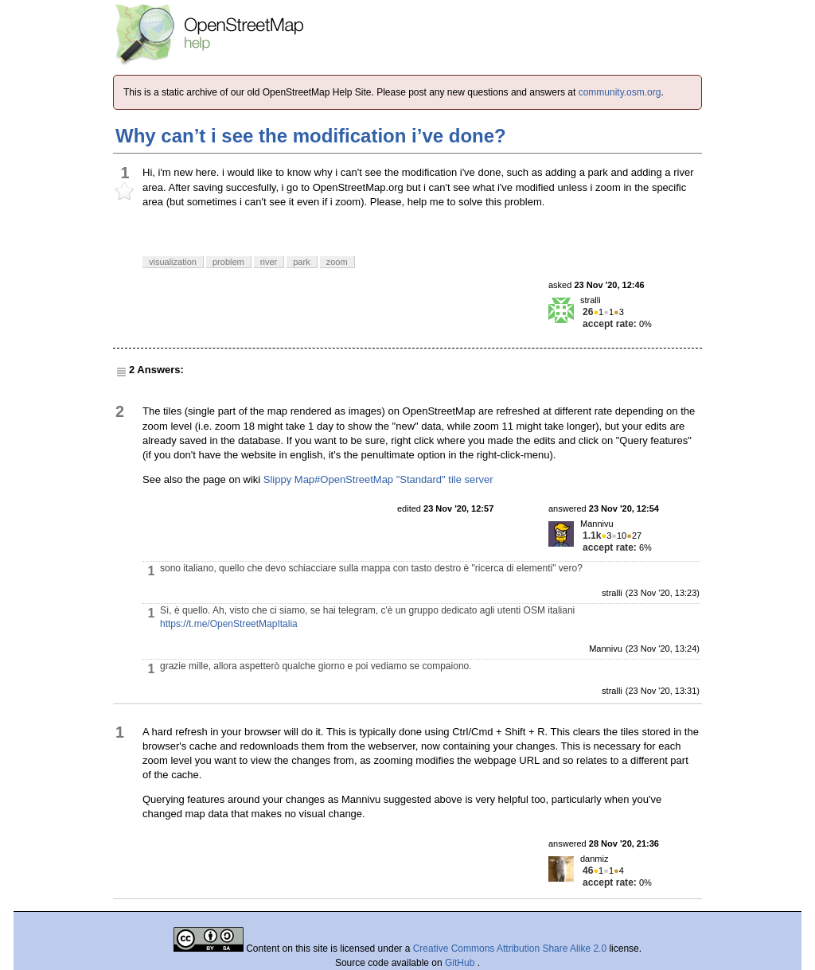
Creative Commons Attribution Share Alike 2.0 (509, 948)
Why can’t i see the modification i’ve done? (310, 135)
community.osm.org (620, 92)
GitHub (461, 962)
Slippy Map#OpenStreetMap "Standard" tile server (378, 479)
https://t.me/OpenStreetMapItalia (229, 623)
